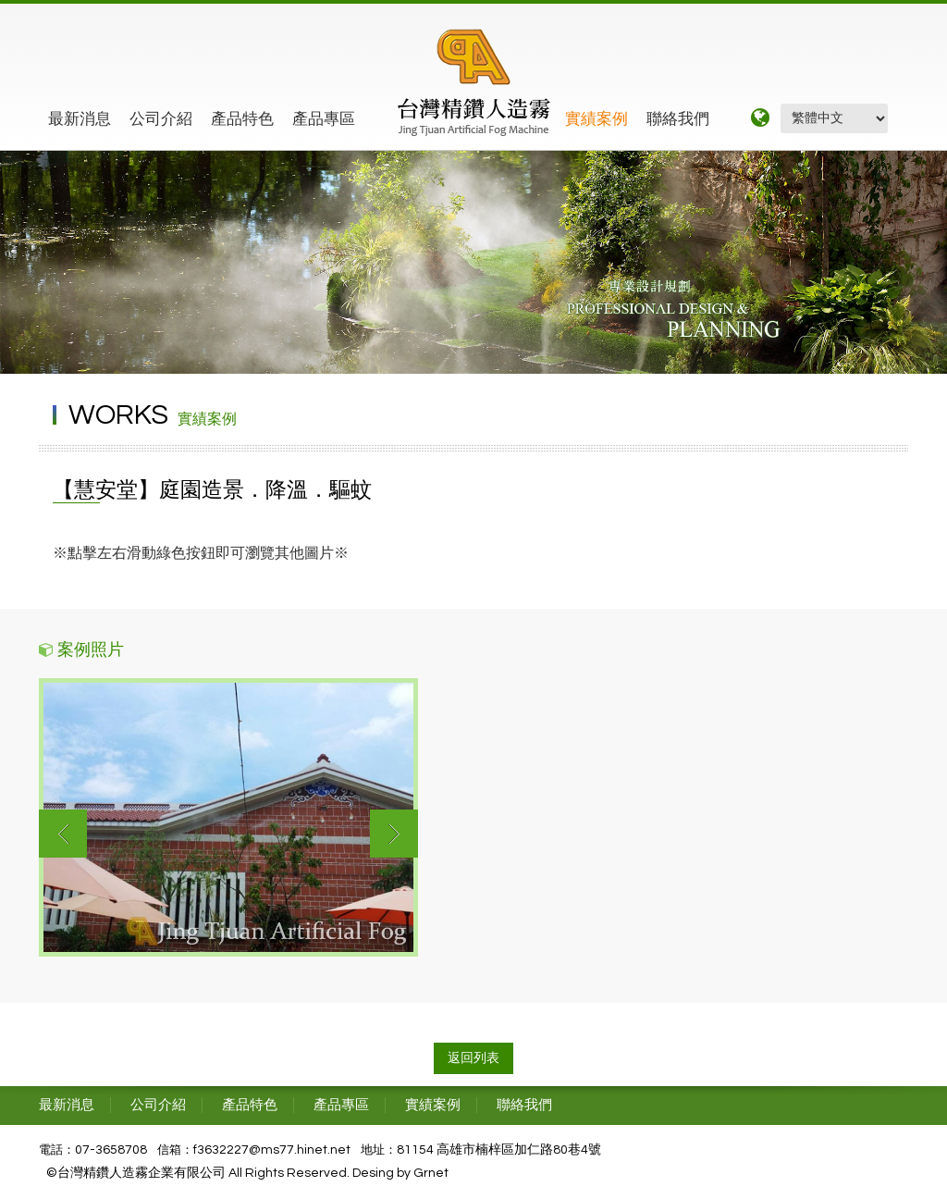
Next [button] (394, 834)
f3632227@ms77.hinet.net (272, 1149)
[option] (228, 817)
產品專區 (323, 119)
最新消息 (79, 119)
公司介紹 (160, 119)
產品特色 (242, 119)
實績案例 (596, 119)
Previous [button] (63, 834)
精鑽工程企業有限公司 (474, 82)
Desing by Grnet (400, 1173)
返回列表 (473, 1058)
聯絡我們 (677, 119)
